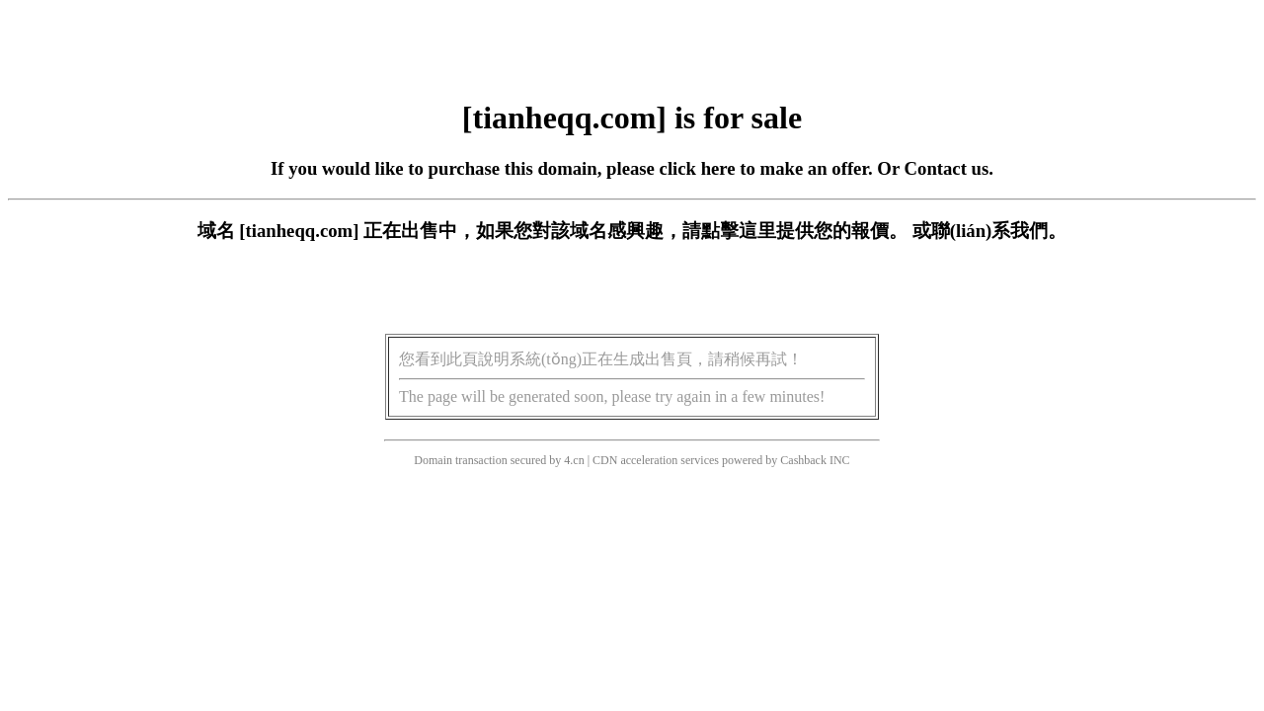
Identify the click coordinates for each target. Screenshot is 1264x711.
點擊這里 (738, 230)
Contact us (947, 168)
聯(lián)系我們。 (999, 230)
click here (698, 168)
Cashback (803, 460)
